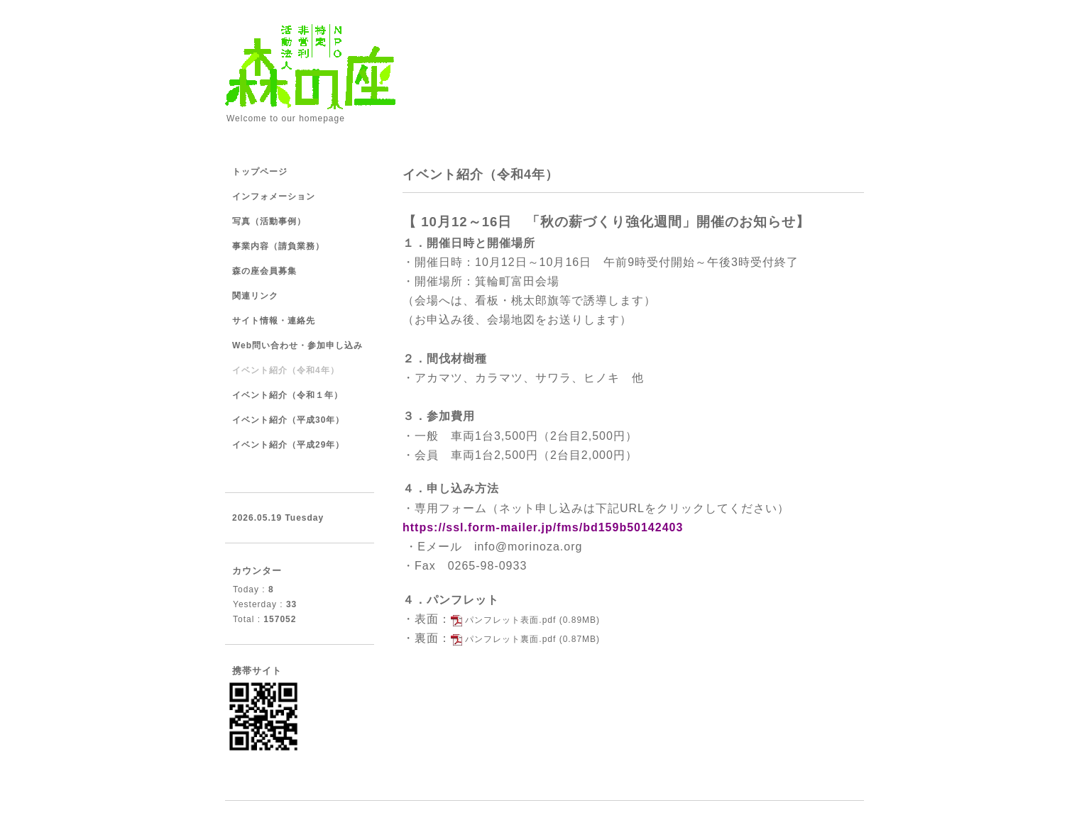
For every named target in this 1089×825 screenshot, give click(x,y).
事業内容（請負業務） (278, 246)
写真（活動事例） (269, 221)
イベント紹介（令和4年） (285, 370)
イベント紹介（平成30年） (288, 420)
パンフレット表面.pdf (510, 620)
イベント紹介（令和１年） (287, 395)
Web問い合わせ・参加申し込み (297, 345)
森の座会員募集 (264, 271)
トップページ (260, 172)
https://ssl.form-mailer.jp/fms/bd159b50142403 (543, 527)
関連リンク (255, 296)
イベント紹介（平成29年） (288, 445)
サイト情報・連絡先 (273, 321)
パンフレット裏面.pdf (510, 639)
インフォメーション (273, 196)
